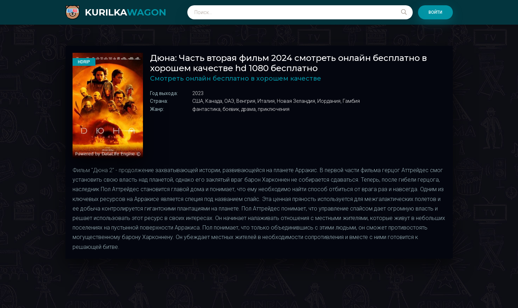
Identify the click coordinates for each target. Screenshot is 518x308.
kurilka (125, 12)
